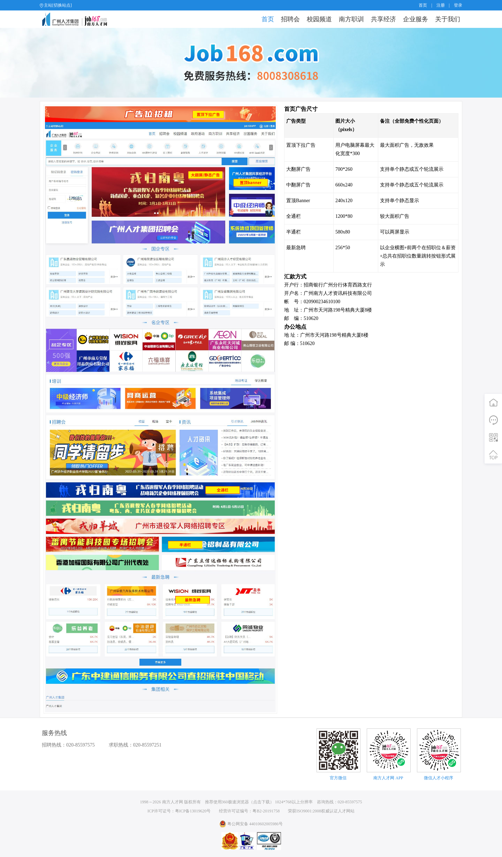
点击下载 (261, 801)
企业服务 (415, 19)
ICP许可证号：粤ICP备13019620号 (179, 811)
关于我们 (447, 19)
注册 (440, 5)
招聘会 (290, 19)
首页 (423, 5)
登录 (458, 5)
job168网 (77, 19)
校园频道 (319, 19)
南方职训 (351, 19)
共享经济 (383, 19)
